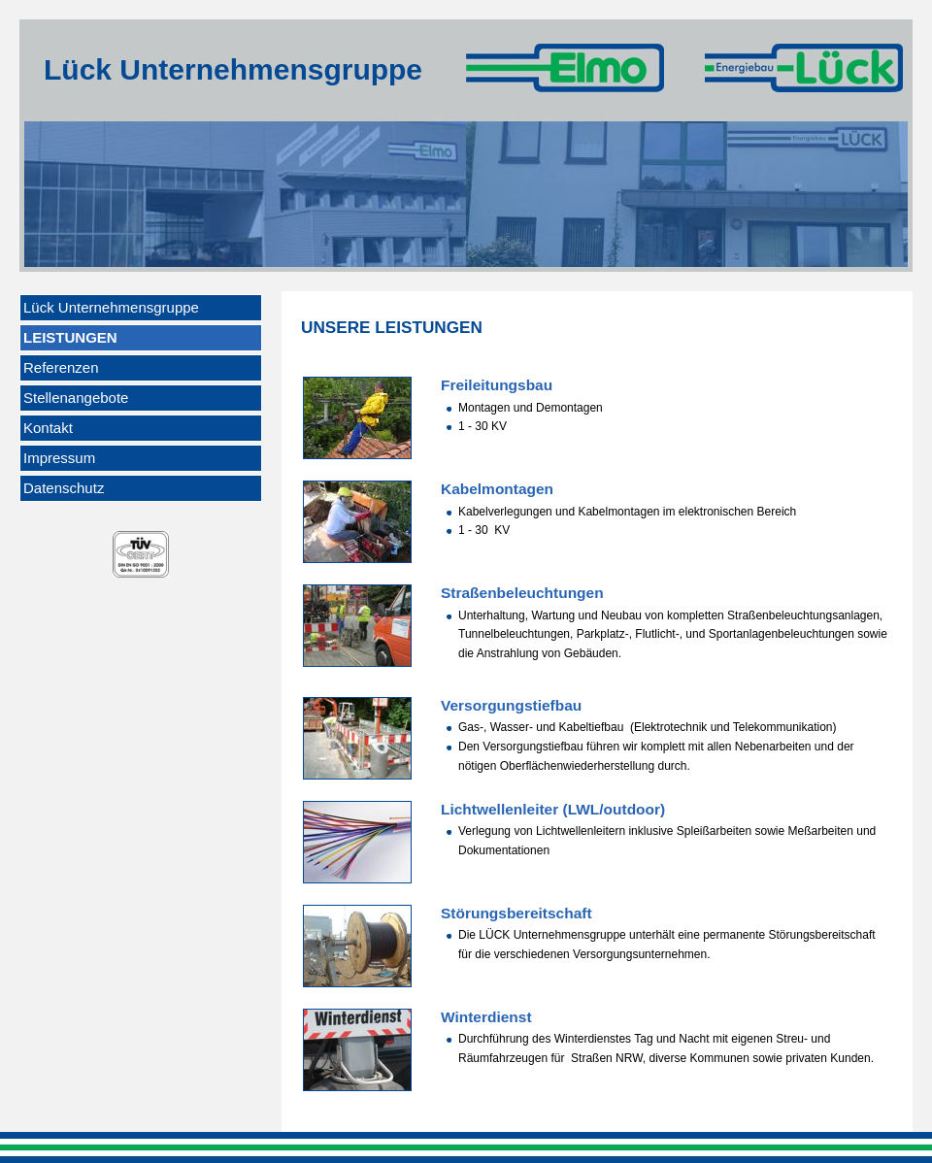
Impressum (59, 457)
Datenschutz (63, 488)
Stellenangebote (75, 397)
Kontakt (48, 427)
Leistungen (70, 337)
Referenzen (61, 367)
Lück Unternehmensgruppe (111, 307)
